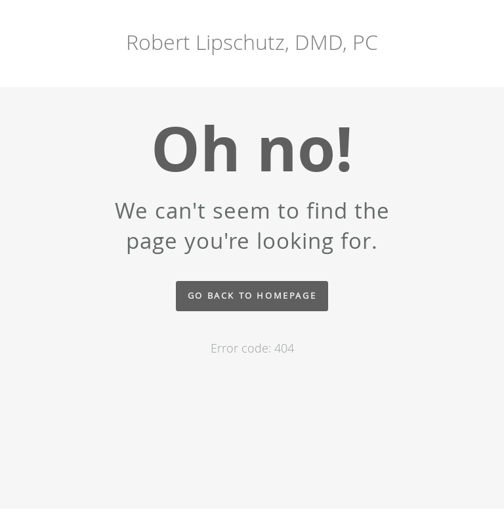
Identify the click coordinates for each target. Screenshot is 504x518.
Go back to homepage (252, 295)
